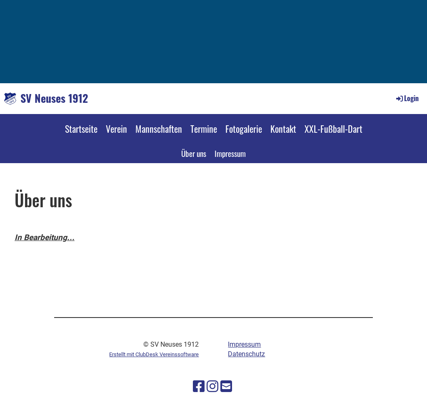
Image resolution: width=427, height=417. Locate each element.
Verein (116, 128)
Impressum (230, 153)
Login (407, 98)
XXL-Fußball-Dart (333, 128)
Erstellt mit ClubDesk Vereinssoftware (154, 354)
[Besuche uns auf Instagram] (212, 387)
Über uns (193, 153)
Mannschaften (158, 128)
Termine (203, 128)
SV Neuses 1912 (54, 98)
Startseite (81, 128)
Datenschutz (246, 354)
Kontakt (283, 128)
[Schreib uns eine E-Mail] (226, 387)
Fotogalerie (243, 128)
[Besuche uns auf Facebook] (199, 387)
